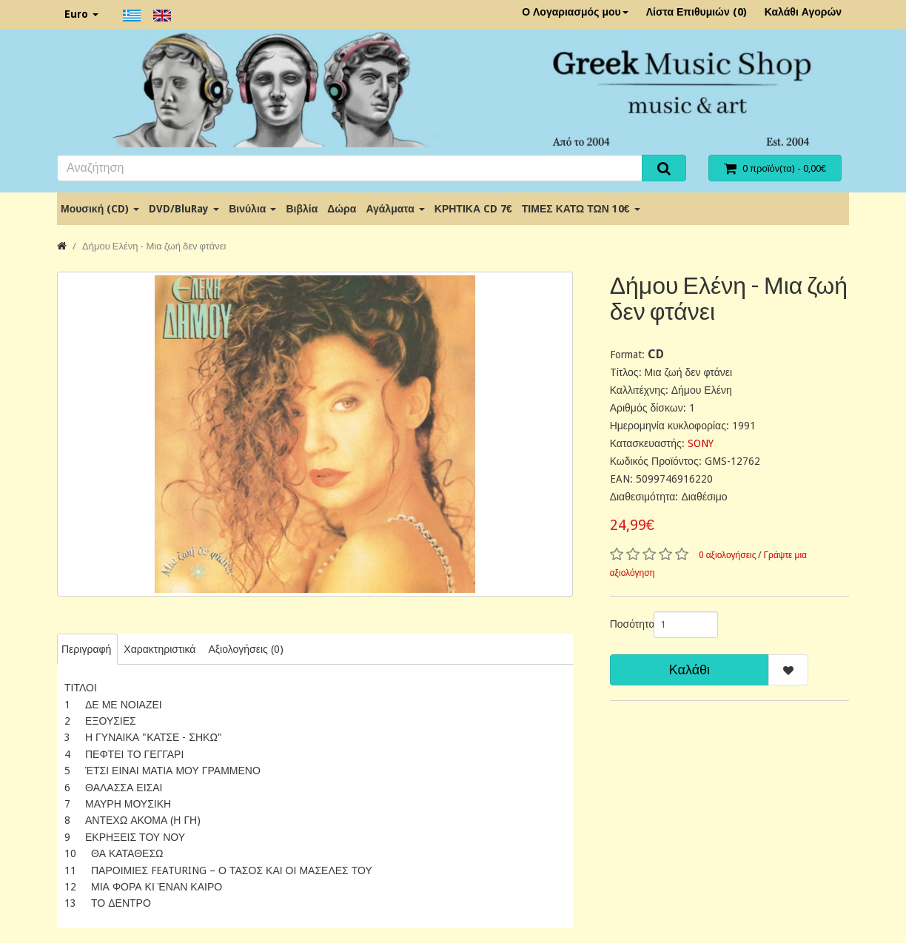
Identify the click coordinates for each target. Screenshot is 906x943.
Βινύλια (252, 209)
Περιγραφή (86, 649)
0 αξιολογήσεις (727, 555)
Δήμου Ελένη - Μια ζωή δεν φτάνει (154, 246)
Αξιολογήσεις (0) (245, 649)
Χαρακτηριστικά (159, 649)
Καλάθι (689, 669)
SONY (701, 443)
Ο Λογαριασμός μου (575, 12)
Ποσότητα (626, 624)
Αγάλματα (395, 209)
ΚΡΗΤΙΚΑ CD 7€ (473, 209)
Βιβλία (302, 209)
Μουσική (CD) (100, 209)
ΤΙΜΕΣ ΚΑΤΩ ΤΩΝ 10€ (581, 209)
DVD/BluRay (184, 209)
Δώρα (341, 209)
